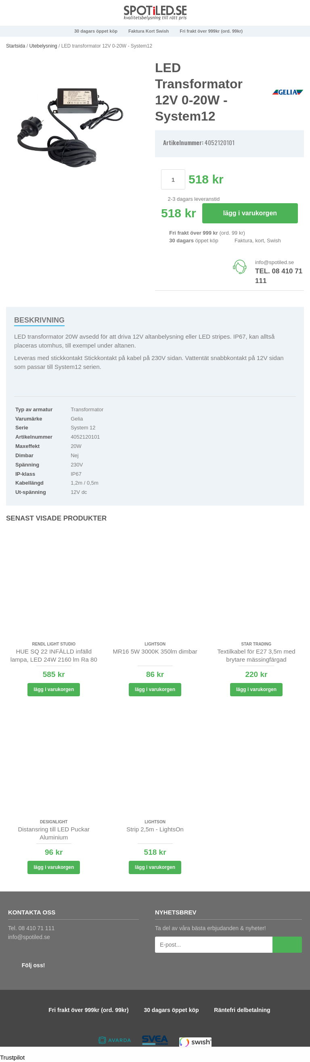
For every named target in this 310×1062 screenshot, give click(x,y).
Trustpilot (12, 1057)
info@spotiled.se (274, 262)
